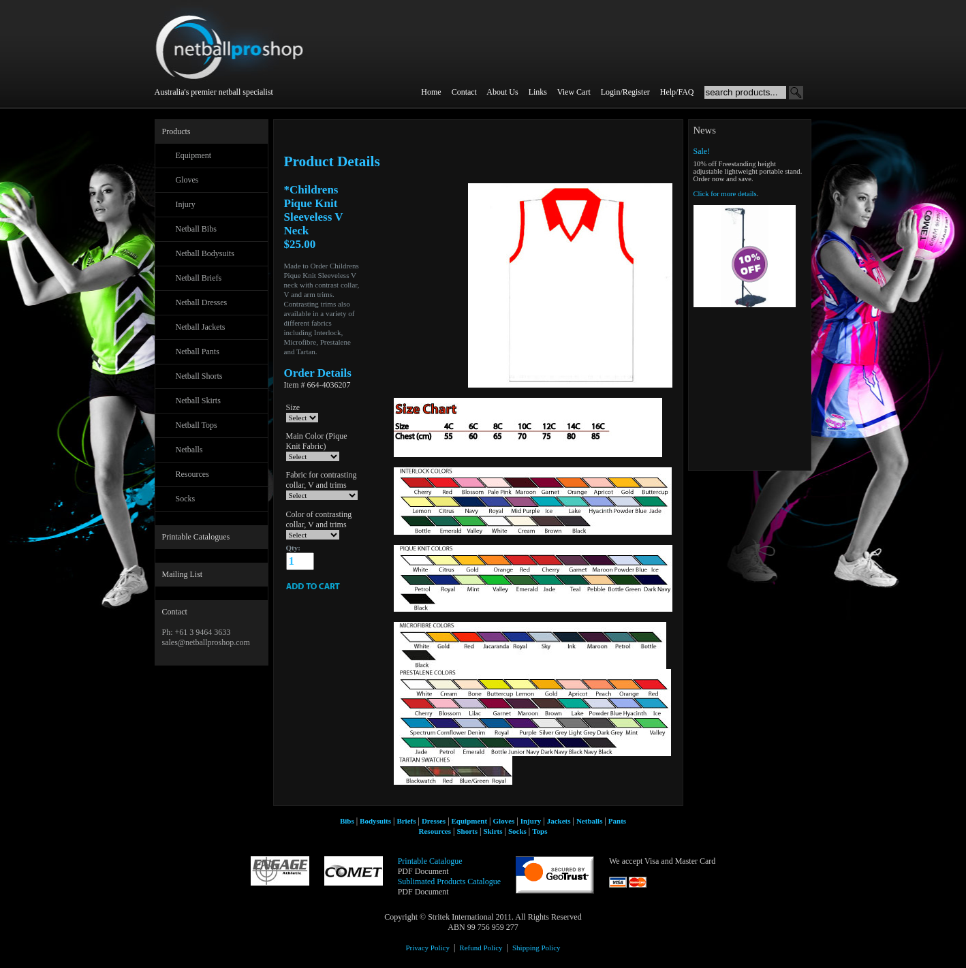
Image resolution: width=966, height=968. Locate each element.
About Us (502, 92)
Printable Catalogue (430, 861)
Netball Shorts (199, 376)
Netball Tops (196, 425)
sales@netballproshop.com (206, 642)
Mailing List (182, 574)
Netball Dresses (202, 302)
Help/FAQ (677, 92)
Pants (617, 821)
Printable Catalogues (196, 537)
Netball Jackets (200, 327)
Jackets (559, 821)
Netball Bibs (196, 229)
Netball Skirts (198, 400)
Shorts (467, 831)
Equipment (194, 155)
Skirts (492, 831)
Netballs (189, 449)
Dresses (434, 821)
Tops (539, 831)
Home (431, 92)
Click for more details (725, 194)
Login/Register (625, 92)
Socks (186, 498)
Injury (186, 204)
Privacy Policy (427, 947)
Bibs (347, 821)
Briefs (406, 821)
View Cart (574, 92)
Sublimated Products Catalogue (449, 881)
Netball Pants (197, 351)
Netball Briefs (199, 278)
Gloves (187, 180)
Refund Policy (480, 947)
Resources (192, 474)
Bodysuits (375, 821)
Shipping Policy (536, 947)
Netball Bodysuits (205, 253)
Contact (464, 92)
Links (538, 92)
